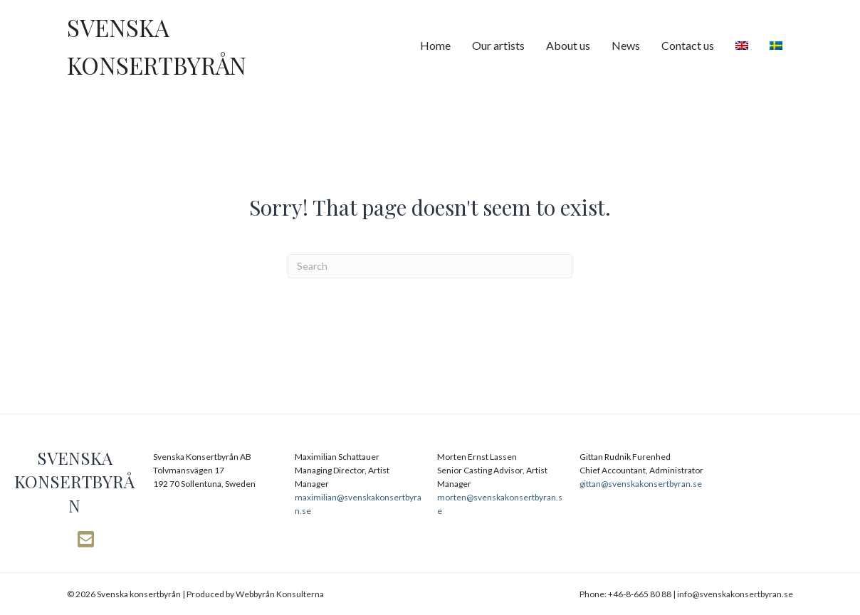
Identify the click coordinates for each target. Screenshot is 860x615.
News (626, 45)
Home (435, 45)
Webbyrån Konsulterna (280, 594)
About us (568, 45)
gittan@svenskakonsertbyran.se (641, 483)
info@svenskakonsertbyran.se (735, 594)
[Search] (430, 266)
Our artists (498, 45)
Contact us (687, 45)
